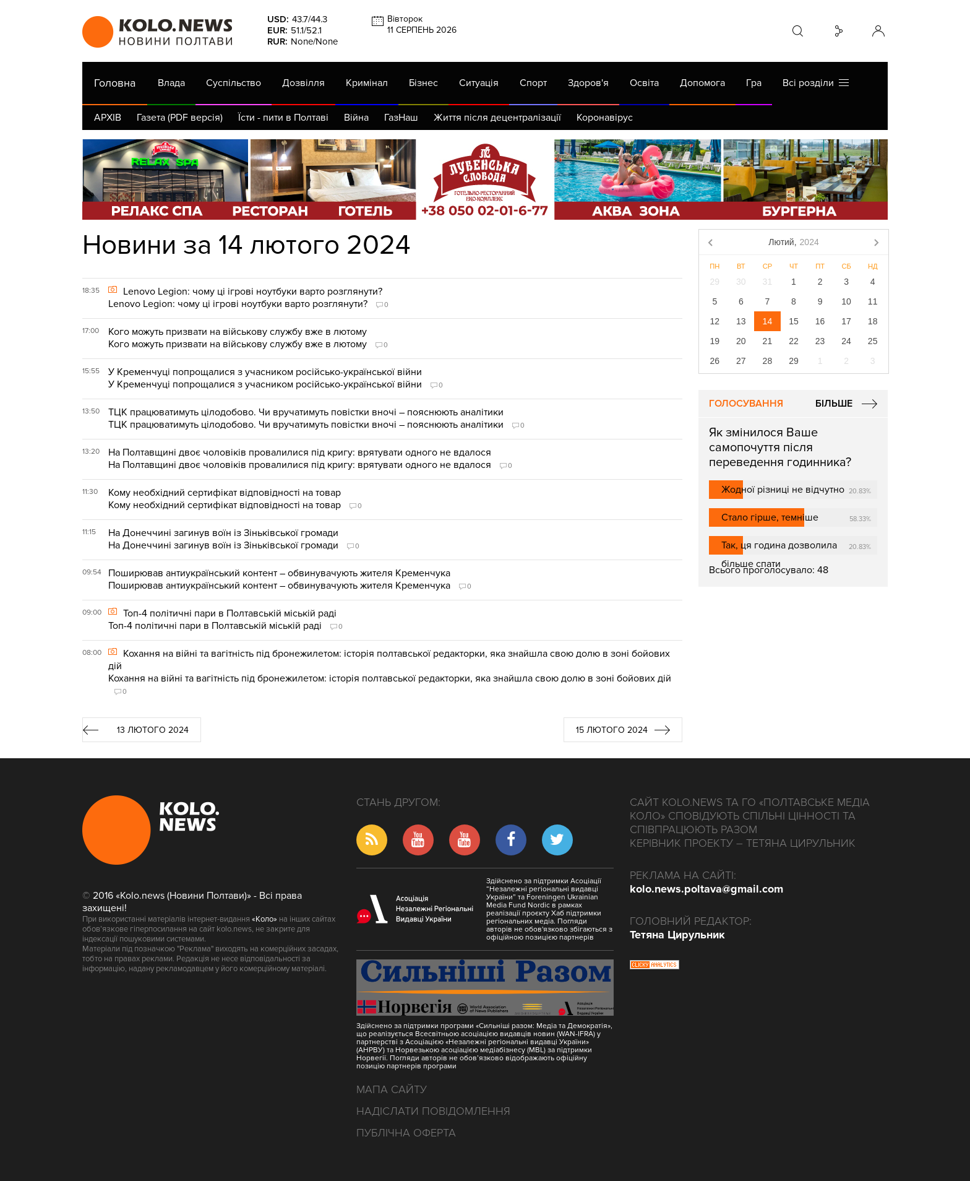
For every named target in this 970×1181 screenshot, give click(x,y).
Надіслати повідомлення (433, 1111)
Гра (754, 83)
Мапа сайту (391, 1089)
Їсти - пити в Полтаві (283, 117)
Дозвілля (303, 83)
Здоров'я (588, 83)
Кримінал (367, 83)
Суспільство (233, 83)
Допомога (702, 83)
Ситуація (479, 83)
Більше (833, 403)
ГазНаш (401, 117)
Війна (356, 117)
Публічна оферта (406, 1133)
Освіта (644, 83)
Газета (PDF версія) (180, 117)
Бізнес (423, 83)
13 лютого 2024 (153, 730)
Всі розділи (816, 82)
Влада (171, 83)
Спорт (533, 83)
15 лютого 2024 (612, 730)
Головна (114, 83)
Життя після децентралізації (497, 117)
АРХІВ (107, 117)
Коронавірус (605, 117)
